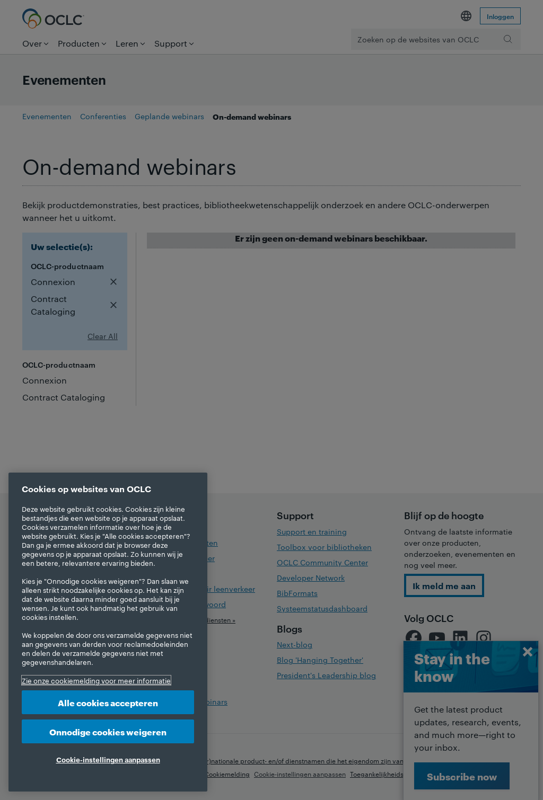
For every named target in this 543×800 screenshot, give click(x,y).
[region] (107, 632)
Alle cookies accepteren (108, 702)
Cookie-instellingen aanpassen (108, 759)
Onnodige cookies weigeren (108, 731)
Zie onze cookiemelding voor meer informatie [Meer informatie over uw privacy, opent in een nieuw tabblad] (96, 680)
